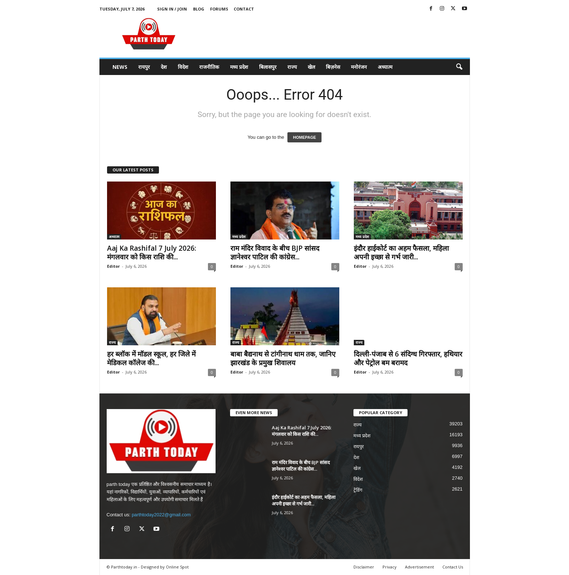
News (119, 66)
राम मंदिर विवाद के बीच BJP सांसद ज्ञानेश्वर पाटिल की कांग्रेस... (274, 252)
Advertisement (419, 567)
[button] (459, 67)
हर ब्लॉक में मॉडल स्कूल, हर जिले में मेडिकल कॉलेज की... (151, 358)
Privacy (389, 567)
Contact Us (452, 567)
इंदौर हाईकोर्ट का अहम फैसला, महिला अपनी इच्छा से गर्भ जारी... (401, 252)
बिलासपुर (268, 66)
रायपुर (144, 66)
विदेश (183, 66)
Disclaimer (363, 567)
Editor (113, 266)
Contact (244, 9)
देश (164, 66)
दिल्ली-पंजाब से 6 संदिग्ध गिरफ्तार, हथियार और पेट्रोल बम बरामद (408, 358)
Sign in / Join (172, 9)
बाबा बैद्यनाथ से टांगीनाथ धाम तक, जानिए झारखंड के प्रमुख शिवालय (283, 358)
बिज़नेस (333, 66)
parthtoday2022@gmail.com (161, 514)
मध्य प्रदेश (239, 66)
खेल (311, 66)
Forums (219, 9)
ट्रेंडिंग (357, 490)
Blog (198, 9)
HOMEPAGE (304, 137)
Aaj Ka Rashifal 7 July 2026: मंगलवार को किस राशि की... (151, 252)
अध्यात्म (385, 66)
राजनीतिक (209, 66)
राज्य (292, 66)
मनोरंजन (359, 66)
